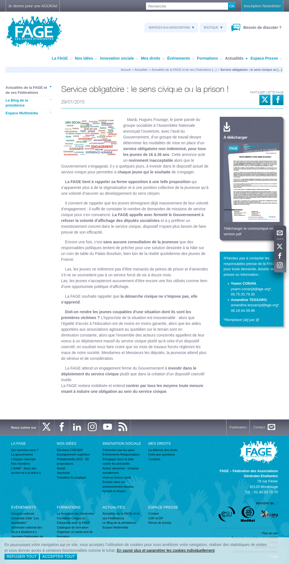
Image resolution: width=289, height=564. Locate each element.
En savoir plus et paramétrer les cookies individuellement (165, 550)
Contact (153, 513)
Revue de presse (159, 522)
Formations (209, 58)
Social (61, 468)
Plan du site (270, 533)
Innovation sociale (119, 58)
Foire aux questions (161, 454)
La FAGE (62, 58)
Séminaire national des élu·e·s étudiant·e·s (26, 530)
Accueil (126, 69)
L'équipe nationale (23, 459)
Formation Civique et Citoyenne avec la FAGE (73, 521)
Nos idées (86, 58)
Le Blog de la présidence (29, 102)
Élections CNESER (70, 450)
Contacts (154, 459)
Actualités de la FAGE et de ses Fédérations (29, 90)
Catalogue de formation (72, 527)
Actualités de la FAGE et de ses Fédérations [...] (184, 69)
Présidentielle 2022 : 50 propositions (73, 461)
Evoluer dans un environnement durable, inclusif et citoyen (119, 486)
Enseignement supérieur (73, 454)
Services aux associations (171, 28)
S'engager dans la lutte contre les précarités (118, 461)
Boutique (213, 28)
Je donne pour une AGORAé (32, 6)
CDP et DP (155, 518)
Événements (180, 58)
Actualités (236, 58)
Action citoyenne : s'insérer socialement (121, 471)
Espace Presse (266, 58)
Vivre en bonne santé (117, 477)
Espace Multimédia (29, 113)
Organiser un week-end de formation (75, 534)
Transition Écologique (71, 477)
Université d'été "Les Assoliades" (25, 521)
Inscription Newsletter (262, 6)
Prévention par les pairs (119, 450)
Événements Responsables (121, 454)
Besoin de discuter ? (262, 27)
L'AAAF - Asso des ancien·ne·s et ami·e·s (26, 471)
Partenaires (237, 427)
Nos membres (20, 463)
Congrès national (22, 513)
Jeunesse (63, 472)
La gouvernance (22, 454)
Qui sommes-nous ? (24, 450)
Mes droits (152, 58)
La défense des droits (162, 450)
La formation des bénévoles (75, 513)
